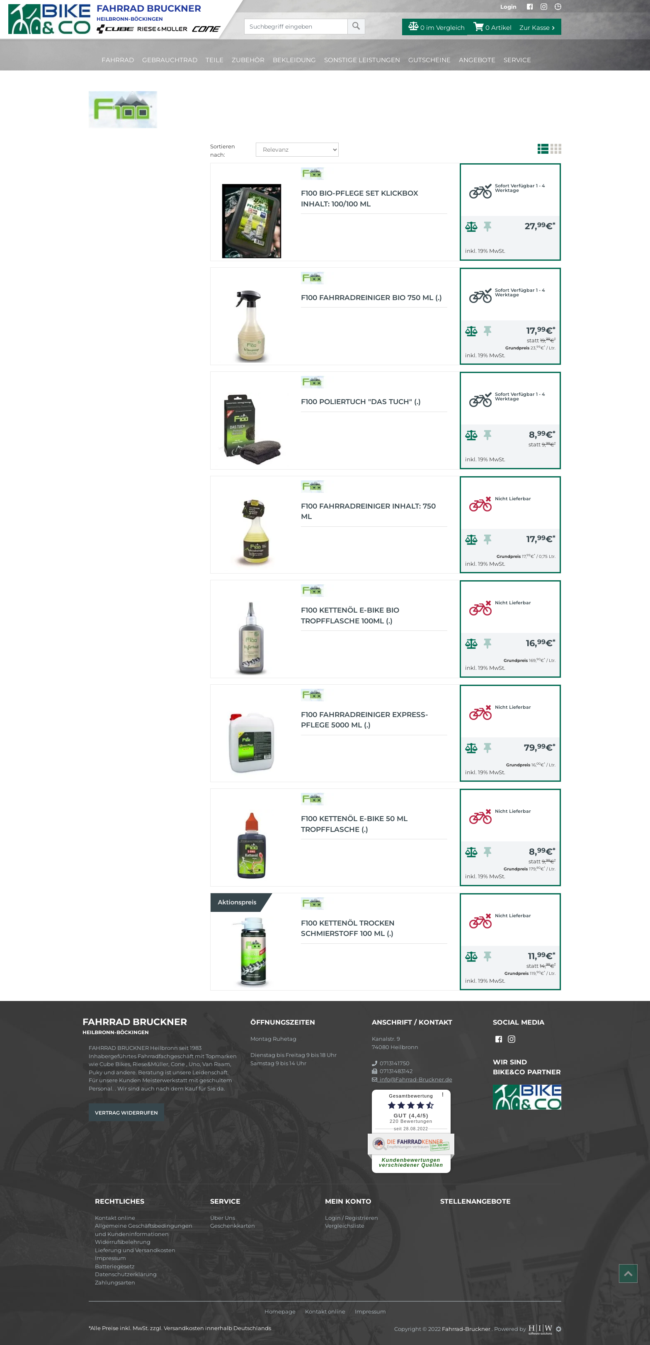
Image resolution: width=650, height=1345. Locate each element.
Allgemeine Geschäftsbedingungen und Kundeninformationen (143, 1229)
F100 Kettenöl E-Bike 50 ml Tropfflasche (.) (354, 824)
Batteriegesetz (115, 1266)
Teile (214, 60)
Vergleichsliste (344, 1225)
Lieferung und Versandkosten (135, 1250)
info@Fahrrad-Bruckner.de (412, 1079)
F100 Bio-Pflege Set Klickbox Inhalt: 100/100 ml (359, 198)
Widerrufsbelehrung (122, 1241)
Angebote (477, 60)
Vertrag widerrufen (126, 1113)
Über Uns (222, 1217)
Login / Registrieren (351, 1217)
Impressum (110, 1258)
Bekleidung (294, 60)
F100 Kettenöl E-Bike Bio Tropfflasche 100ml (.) (350, 615)
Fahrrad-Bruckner (467, 1329)
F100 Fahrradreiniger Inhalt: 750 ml (368, 511)
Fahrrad (118, 60)
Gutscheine (429, 60)
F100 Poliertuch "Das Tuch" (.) (361, 401)
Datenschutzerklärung (126, 1274)
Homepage (280, 1311)
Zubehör (248, 60)
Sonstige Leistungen (362, 60)
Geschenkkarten (232, 1225)
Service (517, 60)
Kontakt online (115, 1217)
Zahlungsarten (115, 1282)
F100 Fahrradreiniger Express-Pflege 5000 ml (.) (364, 719)
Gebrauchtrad (169, 60)
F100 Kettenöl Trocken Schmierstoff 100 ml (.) (348, 928)
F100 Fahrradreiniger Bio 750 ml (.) (371, 297)
